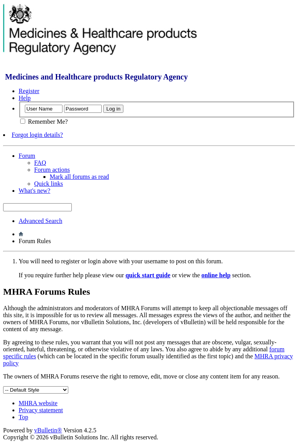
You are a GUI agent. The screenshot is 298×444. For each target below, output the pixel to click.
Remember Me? (44, 121)
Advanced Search (40, 221)
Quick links (48, 183)
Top (23, 417)
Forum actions (52, 169)
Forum (27, 155)
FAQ (40, 162)
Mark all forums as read (79, 176)
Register (29, 91)
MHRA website (38, 403)
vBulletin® (48, 430)
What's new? (34, 190)
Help (25, 98)
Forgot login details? (37, 134)
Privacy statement (41, 410)
